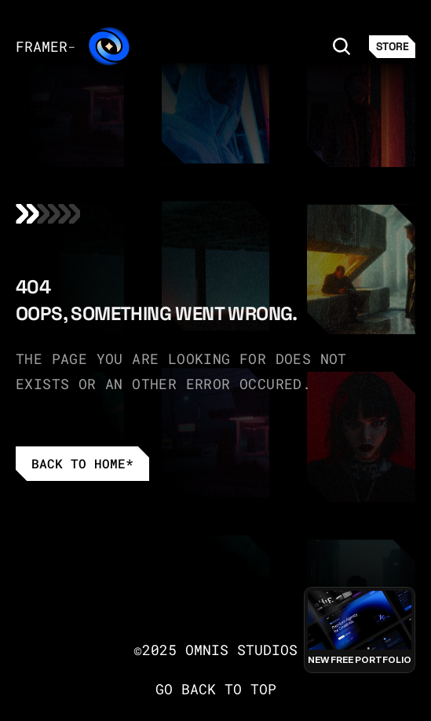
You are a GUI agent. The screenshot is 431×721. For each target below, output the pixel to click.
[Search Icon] (341, 45)
